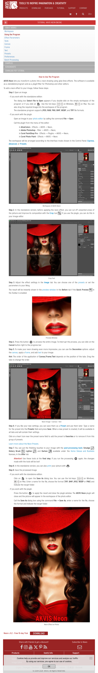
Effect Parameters (12, 37)
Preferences (9, 56)
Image (46, 282)
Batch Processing (11, 60)
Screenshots (10, 67)
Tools (6, 41)
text (39, 352)
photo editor (38, 118)
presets (81, 282)
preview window (49, 289)
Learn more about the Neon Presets (23, 443)
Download (36, 8)
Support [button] (72, 8)
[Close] (91, 658)
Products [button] (23, 8)
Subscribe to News (79, 645)
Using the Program (12, 34)
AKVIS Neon (8, 81)
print (49, 466)
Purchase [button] (49, 8)
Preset (63, 426)
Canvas (7, 44)
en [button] (90, 14)
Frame (7, 47)
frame (27, 352)
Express (90, 140)
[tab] (49, 28)
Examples (9, 63)
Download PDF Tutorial (14, 71)
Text (6, 50)
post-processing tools (73, 448)
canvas (15, 352)
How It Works (10, 28)
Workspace (9, 31)
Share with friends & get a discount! (33, 642)
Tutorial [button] (60, 8)
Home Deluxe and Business (82, 451)
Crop (52, 213)
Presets (7, 53)
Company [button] (83, 8)
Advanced (13, 144)
